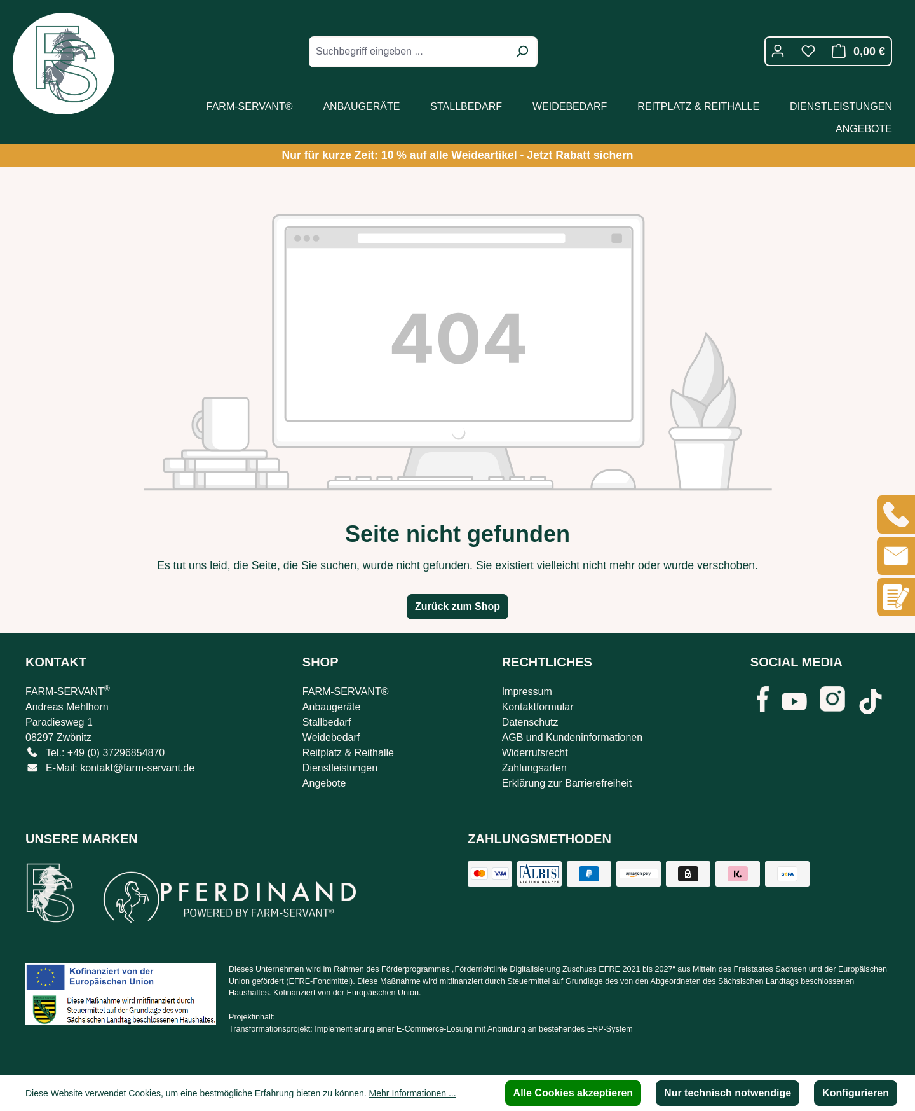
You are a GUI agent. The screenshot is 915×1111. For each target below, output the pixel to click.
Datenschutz (530, 722)
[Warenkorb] (855, 51)
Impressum (527, 691)
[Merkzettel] (808, 51)
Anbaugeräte (331, 706)
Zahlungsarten (534, 768)
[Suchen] (521, 52)
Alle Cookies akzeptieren (573, 1092)
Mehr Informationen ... (412, 1093)
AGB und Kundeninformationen (572, 737)
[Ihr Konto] (777, 51)
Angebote (324, 783)
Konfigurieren (855, 1092)
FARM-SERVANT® (345, 691)
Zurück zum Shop (457, 606)
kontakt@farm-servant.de (137, 768)
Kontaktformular (538, 706)
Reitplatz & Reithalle (348, 752)
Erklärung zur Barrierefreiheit (567, 783)
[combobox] (409, 52)
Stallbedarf (326, 722)
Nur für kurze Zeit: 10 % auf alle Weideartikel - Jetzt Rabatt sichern (457, 155)
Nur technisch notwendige (727, 1092)
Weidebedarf (331, 737)
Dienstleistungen (339, 768)
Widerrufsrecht (535, 752)
